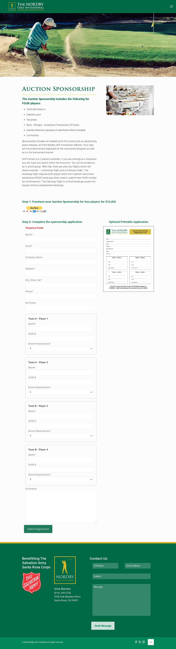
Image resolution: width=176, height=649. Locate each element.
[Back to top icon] (151, 642)
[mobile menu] (171, 6)
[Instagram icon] (143, 642)
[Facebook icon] (136, 642)
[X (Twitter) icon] (139, 642)
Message (121, 600)
